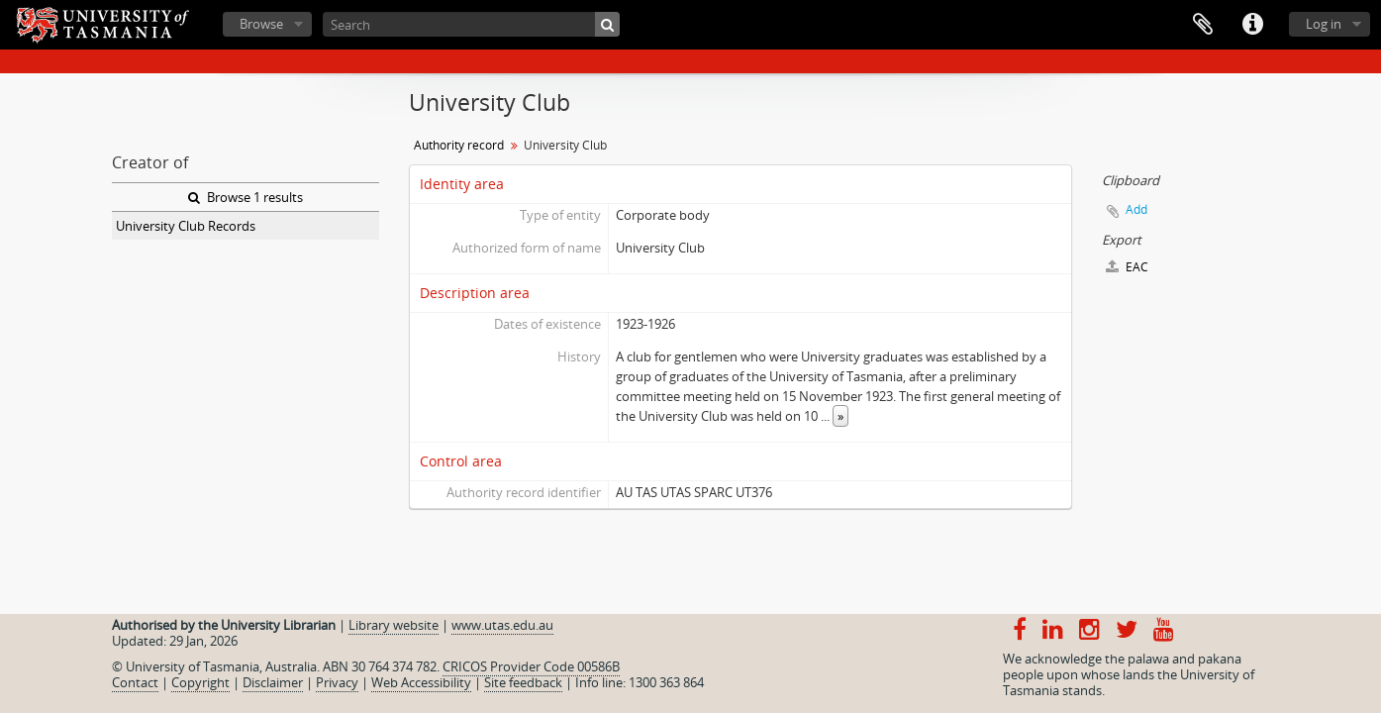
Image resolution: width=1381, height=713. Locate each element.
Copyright (200, 682)
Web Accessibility (421, 682)
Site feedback (523, 682)
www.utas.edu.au (502, 625)
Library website (393, 625)
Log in (1323, 24)
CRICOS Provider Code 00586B (531, 666)
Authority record (459, 145)
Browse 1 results (245, 197)
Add (1136, 209)
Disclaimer (273, 682)
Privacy (337, 682)
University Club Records (185, 226)
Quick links (1252, 25)
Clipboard (1203, 25)
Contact (135, 682)
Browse (261, 24)
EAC (1127, 266)
